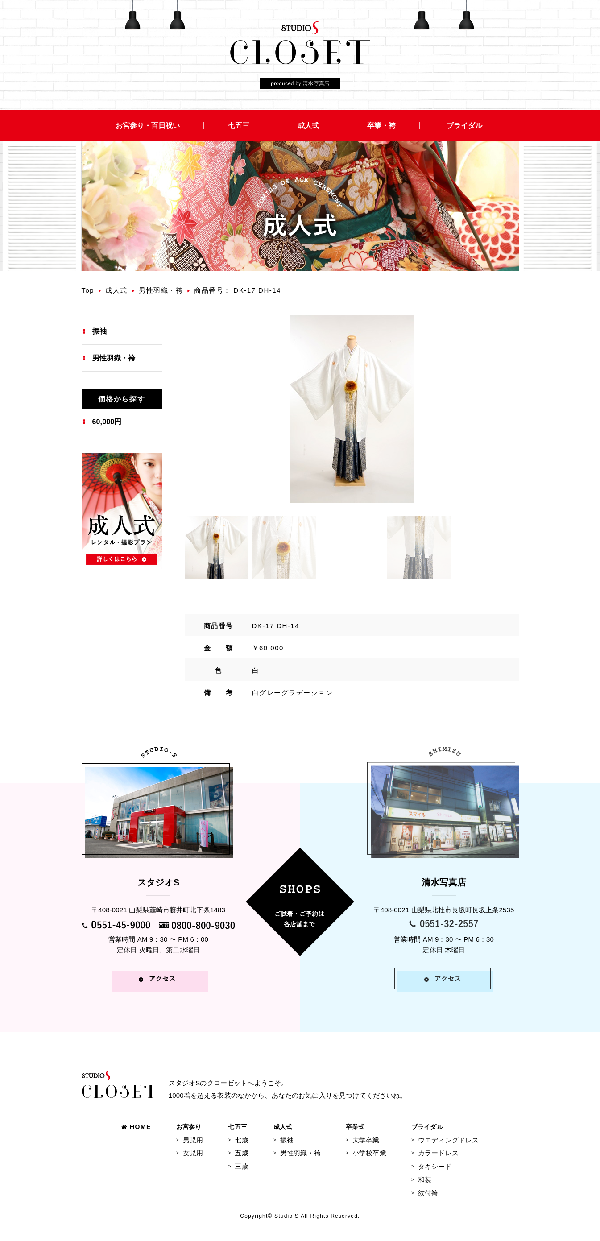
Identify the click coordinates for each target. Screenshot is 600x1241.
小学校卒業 (369, 1153)
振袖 (99, 331)
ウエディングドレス (448, 1140)
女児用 (193, 1153)
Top (88, 290)
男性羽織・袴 (161, 290)
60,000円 (107, 422)
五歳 (241, 1153)
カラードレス (438, 1153)
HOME (136, 1126)
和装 (424, 1179)
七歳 (241, 1140)
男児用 (193, 1140)
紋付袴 (428, 1193)
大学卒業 (366, 1140)
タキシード (435, 1166)
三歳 (241, 1166)
